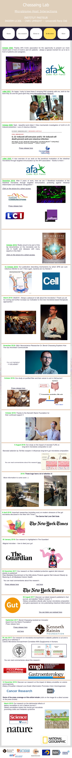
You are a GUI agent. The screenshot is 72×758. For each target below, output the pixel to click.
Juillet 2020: (7, 159)
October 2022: (7, 48)
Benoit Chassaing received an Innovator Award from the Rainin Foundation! (27, 621)
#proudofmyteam (40, 93)
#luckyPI (50, 93)
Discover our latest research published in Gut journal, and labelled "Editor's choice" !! (46, 598)
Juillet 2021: (6, 91)
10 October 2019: (11, 267)
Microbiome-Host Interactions (36, 11)
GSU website (13, 364)
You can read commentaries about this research (23, 462)
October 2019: (11, 245)
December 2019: (8, 181)
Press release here (20, 627)
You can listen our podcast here (50, 612)
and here (39, 584)
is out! (37, 447)
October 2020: (7, 125)
